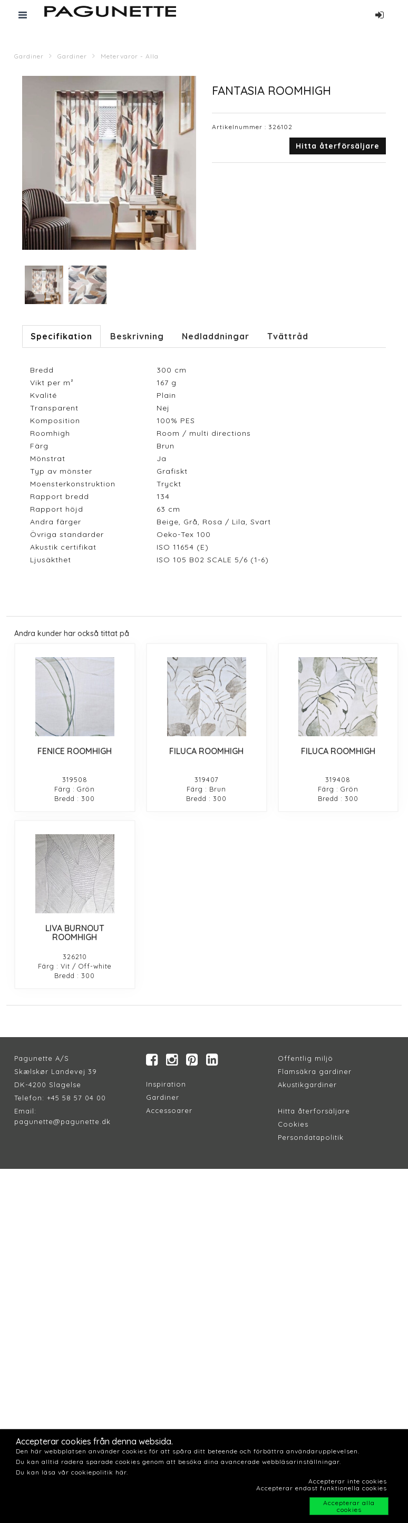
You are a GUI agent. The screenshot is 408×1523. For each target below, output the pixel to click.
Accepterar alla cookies (349, 1506)
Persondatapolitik (311, 1137)
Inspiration (166, 1084)
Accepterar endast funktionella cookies (321, 1488)
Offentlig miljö (305, 1058)
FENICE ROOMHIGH (74, 751)
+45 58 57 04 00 (75, 1098)
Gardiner (29, 56)
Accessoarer (169, 1110)
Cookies (293, 1124)
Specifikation (61, 336)
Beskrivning (137, 336)
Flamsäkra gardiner (315, 1071)
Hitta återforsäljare (314, 1111)
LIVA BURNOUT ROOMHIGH (74, 933)
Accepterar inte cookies (347, 1481)
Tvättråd (287, 336)
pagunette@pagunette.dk (62, 1121)
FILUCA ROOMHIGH (206, 751)
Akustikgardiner (307, 1084)
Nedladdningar (215, 336)
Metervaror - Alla (130, 56)
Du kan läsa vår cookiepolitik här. (72, 1472)
